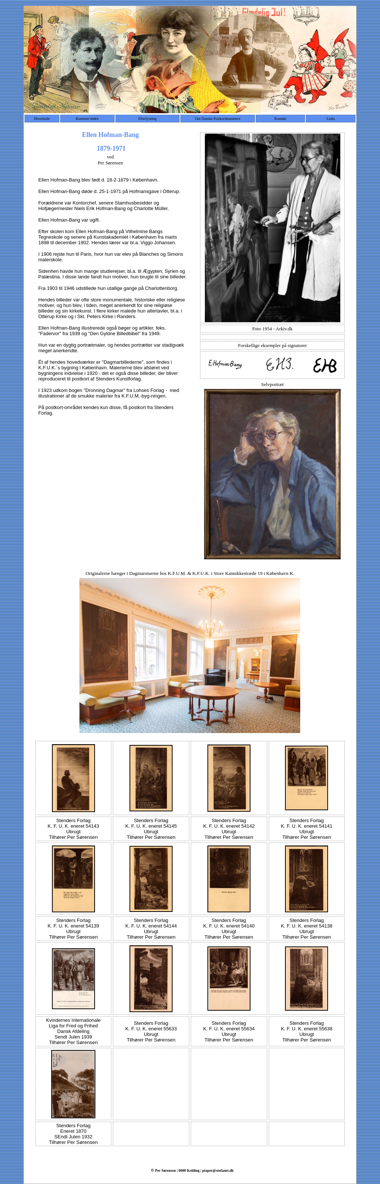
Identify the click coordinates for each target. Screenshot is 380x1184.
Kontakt (280, 119)
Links (331, 119)
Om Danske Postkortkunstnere (217, 119)
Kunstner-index (87, 119)
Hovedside (42, 119)
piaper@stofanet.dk (218, 1170)
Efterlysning (147, 119)
